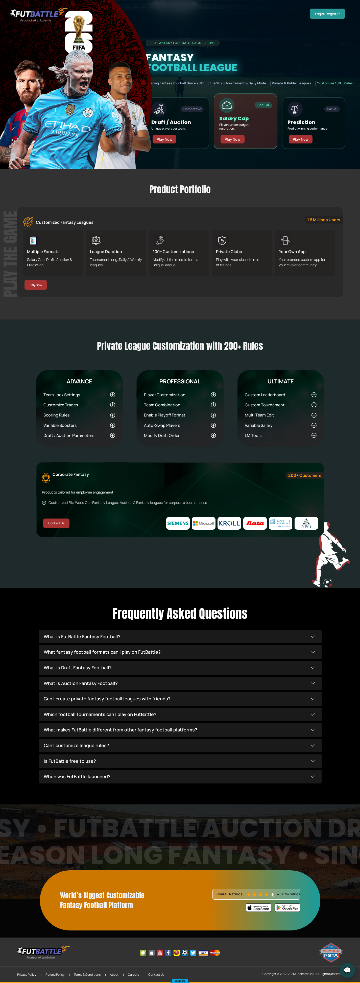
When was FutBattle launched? (77, 776)
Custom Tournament (265, 405)
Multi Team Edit (259, 415)
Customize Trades (60, 405)
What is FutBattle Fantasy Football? (82, 636)
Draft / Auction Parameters (68, 435)
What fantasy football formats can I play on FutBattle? (102, 652)
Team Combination (162, 405)
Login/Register (328, 13)
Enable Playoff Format (164, 415)
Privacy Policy (26, 974)
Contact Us (56, 523)
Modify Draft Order (162, 435)
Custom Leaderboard (265, 394)
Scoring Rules (56, 415)
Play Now (164, 135)
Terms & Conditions (87, 974)
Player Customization (164, 394)
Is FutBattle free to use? (70, 761)
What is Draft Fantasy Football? (78, 668)
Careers (133, 974)
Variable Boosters (60, 425)
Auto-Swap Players (162, 425)
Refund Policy (54, 974)
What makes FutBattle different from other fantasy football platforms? (120, 730)
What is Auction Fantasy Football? (81, 683)
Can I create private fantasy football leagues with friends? (107, 699)
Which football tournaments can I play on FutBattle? (100, 714)
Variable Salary (259, 425)
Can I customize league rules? (76, 745)
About (114, 974)
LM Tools (253, 435)
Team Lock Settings (61, 394)
